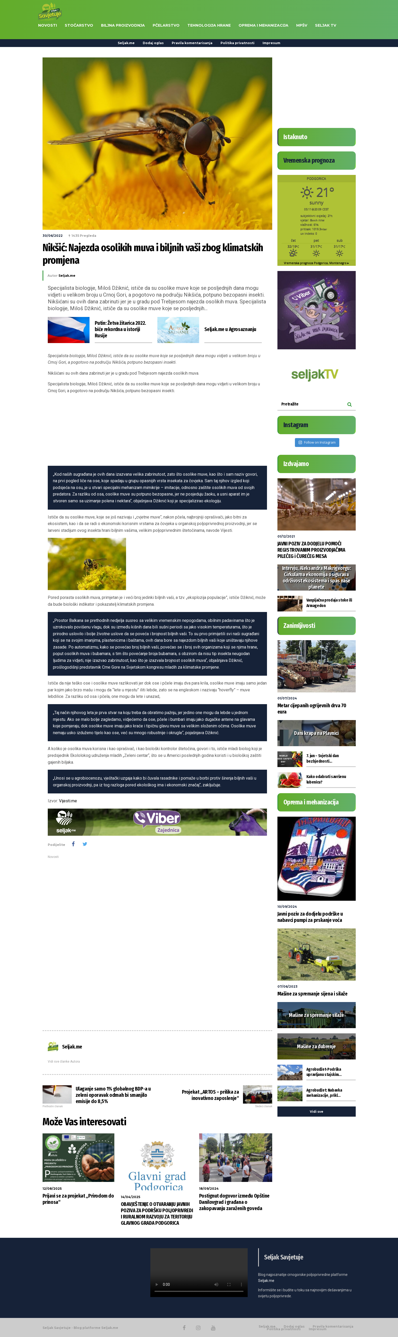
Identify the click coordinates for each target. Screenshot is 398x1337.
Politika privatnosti (237, 43)
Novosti (53, 857)
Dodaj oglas (153, 43)
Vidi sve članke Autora (64, 1061)
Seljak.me (126, 43)
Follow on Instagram (317, 442)
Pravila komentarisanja (192, 43)
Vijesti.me (68, 800)
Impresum (271, 43)
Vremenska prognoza (316, 263)
